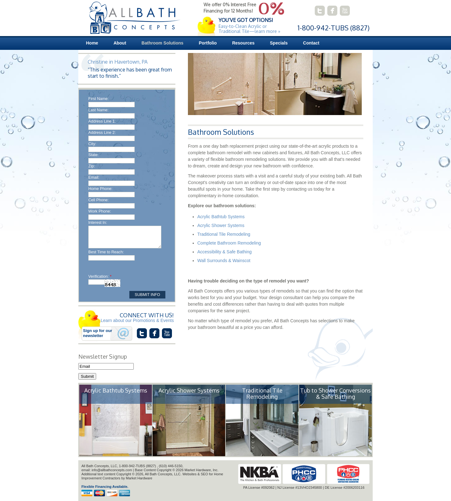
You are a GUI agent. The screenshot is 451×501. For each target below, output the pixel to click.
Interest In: (97, 222)
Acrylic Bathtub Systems (221, 216)
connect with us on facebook (332, 11)
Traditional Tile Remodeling (223, 234)
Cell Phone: (98, 200)
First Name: (98, 99)
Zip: (91, 166)
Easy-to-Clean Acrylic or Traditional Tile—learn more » (249, 29)
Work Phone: (99, 211)
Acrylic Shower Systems (220, 225)
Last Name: (98, 110)
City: (92, 144)
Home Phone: (100, 189)
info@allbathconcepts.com (111, 470)
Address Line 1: (102, 121)
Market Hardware (139, 478)
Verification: (99, 276)
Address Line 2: (102, 132)
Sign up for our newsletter (97, 333)
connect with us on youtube (345, 11)
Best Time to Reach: (106, 252)
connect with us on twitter (320, 11)
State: (93, 155)
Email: (93, 177)
